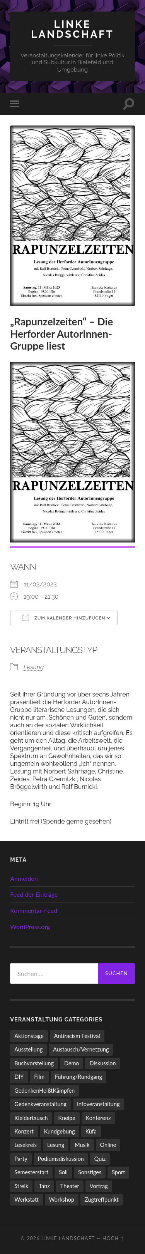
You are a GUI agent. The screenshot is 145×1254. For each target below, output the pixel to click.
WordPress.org (30, 926)
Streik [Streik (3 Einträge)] (21, 1186)
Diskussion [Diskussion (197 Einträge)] (102, 1063)
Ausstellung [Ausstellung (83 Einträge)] (28, 1049)
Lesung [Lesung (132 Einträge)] (55, 1145)
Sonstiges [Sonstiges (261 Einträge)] (89, 1172)
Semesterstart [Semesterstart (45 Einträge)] (31, 1172)
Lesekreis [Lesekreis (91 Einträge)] (25, 1145)
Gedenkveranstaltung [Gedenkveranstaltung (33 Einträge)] (40, 1104)
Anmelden (24, 878)
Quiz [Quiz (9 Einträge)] (100, 1158)
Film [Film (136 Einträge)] (39, 1076)
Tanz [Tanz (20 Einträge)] (44, 1186)
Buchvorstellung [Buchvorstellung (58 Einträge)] (34, 1063)
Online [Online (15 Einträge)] (108, 1145)
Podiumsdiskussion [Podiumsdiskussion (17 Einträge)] (61, 1158)
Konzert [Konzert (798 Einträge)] (24, 1131)
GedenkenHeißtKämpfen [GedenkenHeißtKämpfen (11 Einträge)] (44, 1090)
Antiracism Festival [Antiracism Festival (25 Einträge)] (77, 1036)
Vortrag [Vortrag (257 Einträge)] (99, 1186)
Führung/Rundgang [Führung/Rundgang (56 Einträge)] (78, 1076)
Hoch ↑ (113, 1238)
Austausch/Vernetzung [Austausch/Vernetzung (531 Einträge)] (81, 1049)
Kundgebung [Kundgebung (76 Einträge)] (59, 1131)
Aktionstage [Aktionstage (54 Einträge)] (29, 1036)
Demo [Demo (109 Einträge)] (71, 1063)
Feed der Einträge (34, 894)
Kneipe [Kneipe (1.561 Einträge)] (66, 1118)
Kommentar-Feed (33, 910)
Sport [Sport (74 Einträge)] (118, 1172)
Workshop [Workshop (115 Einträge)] (61, 1199)
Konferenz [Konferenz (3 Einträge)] (98, 1118)
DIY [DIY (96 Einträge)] (19, 1076)
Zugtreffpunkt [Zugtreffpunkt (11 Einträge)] (102, 1199)
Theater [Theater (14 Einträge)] (69, 1186)
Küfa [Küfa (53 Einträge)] (91, 1131)
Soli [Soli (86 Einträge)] (63, 1172)
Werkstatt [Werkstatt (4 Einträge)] (26, 1199)
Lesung (34, 667)
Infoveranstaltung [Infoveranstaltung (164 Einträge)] (98, 1104)
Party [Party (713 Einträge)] (20, 1158)
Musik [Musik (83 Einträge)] (82, 1145)
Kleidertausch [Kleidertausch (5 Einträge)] (31, 1118)
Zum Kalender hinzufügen (63, 617)
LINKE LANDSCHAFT (72, 29)
